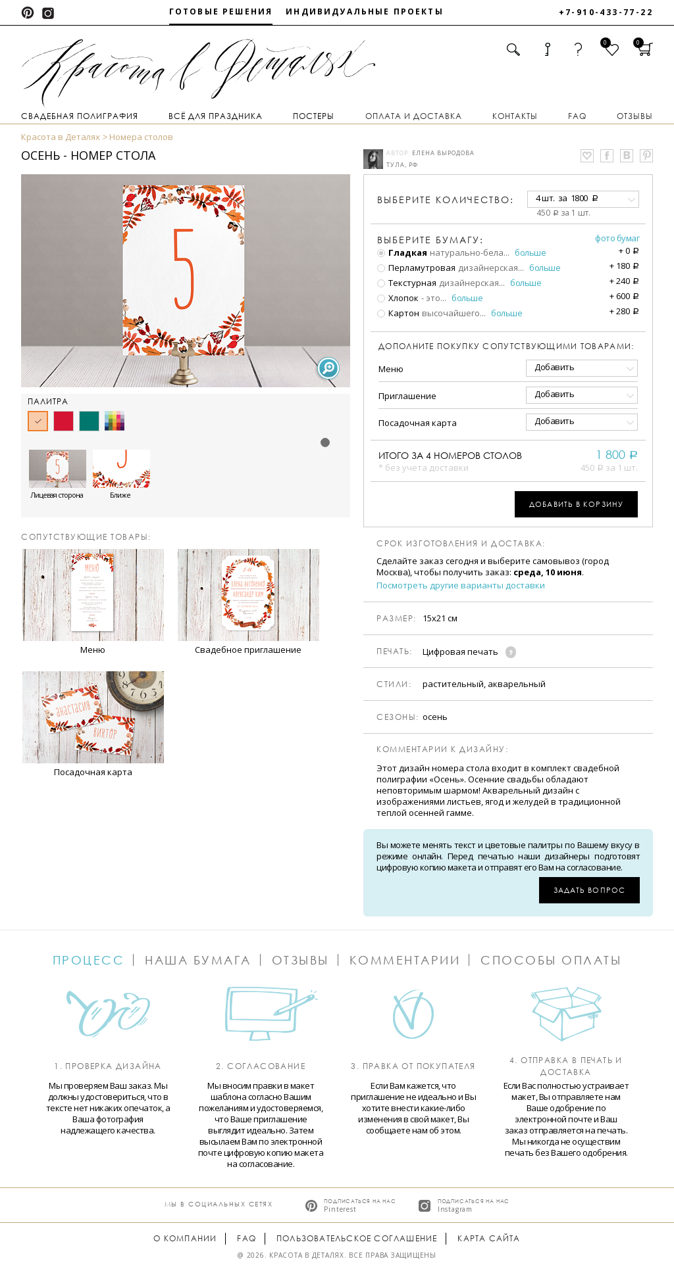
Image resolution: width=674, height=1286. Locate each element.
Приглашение (407, 396)
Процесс (89, 960)
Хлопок (398, 297)
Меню (390, 369)
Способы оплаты (550, 960)
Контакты (515, 116)
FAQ (577, 116)
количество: (445, 199)
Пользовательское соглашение (356, 1238)
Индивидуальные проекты (365, 11)
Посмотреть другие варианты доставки (460, 585)
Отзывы (635, 116)
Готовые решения (220, 11)
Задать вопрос (589, 890)
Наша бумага (198, 960)
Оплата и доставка (413, 116)
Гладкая (402, 252)
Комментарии (405, 960)
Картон (398, 313)
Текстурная (406, 282)
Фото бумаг (617, 238)
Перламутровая (416, 267)
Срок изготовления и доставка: (461, 544)
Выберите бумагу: (430, 240)
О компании (185, 1238)
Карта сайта (488, 1238)
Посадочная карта (417, 423)
